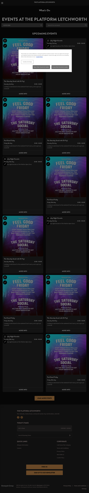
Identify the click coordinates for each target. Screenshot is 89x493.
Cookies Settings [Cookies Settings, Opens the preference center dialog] (27, 61)
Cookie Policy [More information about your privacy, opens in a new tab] (39, 56)
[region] (45, 60)
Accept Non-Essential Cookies (60, 67)
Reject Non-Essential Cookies (41, 67)
